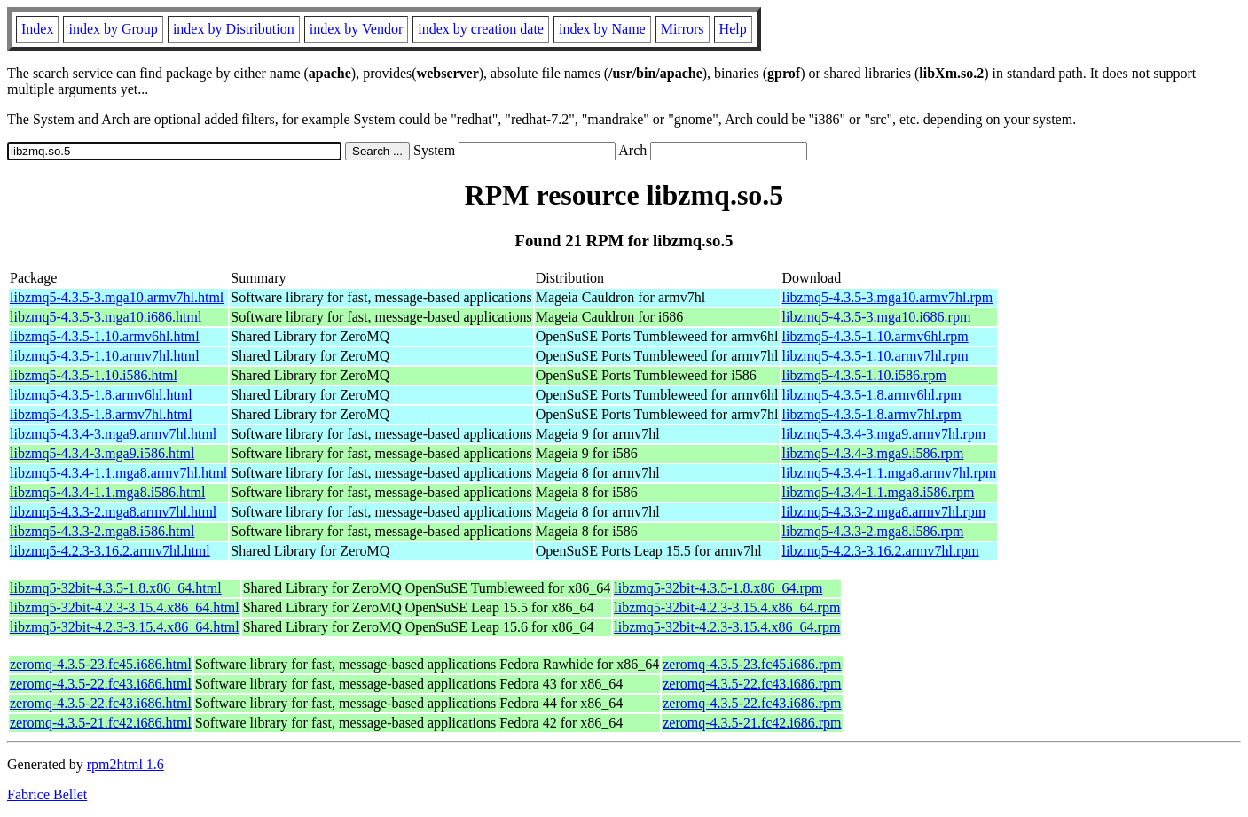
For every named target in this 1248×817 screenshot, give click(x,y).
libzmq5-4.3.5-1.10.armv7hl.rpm (875, 355)
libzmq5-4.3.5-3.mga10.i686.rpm (876, 316)
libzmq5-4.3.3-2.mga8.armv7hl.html (113, 511)
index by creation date (481, 28)
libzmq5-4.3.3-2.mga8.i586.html (102, 531)
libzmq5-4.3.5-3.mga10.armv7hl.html (117, 297)
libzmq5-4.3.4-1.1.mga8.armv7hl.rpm (889, 472)
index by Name (602, 28)
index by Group (112, 28)
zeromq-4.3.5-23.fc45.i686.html (101, 664)
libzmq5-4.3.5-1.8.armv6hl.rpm (872, 394)
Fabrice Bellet (47, 794)
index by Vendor (356, 28)
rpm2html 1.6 (125, 764)
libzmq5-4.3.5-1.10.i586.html (93, 375)
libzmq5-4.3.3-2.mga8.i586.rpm (873, 531)
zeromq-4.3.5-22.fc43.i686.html (101, 683)
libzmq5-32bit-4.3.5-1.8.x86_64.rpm (718, 587)
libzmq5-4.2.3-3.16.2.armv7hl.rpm (880, 550)
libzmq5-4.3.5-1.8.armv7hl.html (101, 414)
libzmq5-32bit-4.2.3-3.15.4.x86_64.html (124, 607)
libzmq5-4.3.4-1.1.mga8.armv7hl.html (118, 472)
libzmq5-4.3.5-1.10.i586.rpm (864, 375)
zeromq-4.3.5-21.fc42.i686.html (101, 722)
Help (733, 28)
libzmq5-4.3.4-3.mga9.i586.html (102, 453)
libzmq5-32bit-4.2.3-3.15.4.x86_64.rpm (727, 607)
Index (37, 28)
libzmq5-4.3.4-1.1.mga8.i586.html (107, 492)
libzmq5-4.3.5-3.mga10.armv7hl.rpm (887, 297)
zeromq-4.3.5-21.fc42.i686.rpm (752, 722)
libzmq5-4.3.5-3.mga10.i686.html (105, 316)
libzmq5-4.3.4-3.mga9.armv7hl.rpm (884, 433)
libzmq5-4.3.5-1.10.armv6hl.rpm (875, 336)
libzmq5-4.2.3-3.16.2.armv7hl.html (110, 550)
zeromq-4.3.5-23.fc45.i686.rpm (752, 664)
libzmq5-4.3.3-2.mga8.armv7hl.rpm (884, 511)
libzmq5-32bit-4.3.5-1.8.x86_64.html (116, 587)
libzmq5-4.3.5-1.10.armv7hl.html (105, 355)
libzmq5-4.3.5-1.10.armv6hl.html (105, 336)
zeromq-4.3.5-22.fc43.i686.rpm (752, 683)
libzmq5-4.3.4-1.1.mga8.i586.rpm (878, 492)
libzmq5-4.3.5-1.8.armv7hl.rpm (872, 414)
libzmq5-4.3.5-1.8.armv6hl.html (101, 394)
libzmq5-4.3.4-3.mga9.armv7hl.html (113, 433)
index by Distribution (233, 28)
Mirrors (682, 28)
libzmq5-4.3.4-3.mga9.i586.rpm (873, 453)
